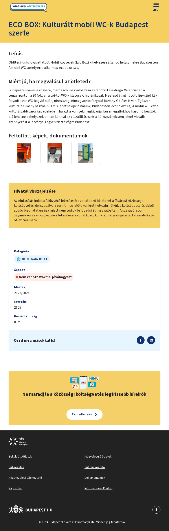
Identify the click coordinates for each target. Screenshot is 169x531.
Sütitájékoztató (94, 467)
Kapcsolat (15, 488)
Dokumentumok (94, 478)
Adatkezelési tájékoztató (25, 478)
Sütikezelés (16, 467)
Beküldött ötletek (20, 456)
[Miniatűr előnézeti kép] (24, 153)
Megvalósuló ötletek (98, 456)
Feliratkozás (82, 414)
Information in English (98, 488)
